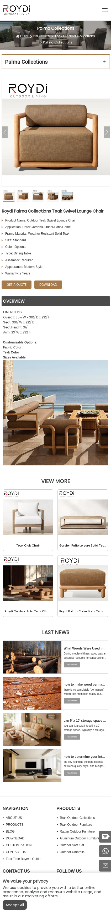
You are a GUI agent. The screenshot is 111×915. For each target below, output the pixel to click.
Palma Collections (57, 42)
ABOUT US (14, 818)
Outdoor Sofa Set (72, 845)
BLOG (10, 831)
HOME (24, 36)
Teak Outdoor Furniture (76, 825)
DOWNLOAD (15, 838)
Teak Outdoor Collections (75, 36)
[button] (105, 10)
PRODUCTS (41, 36)
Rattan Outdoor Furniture (77, 831)
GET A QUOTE (17, 284)
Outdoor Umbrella (72, 852)
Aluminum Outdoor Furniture (79, 838)
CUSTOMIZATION (18, 845)
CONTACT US (16, 852)
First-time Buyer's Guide (23, 859)
